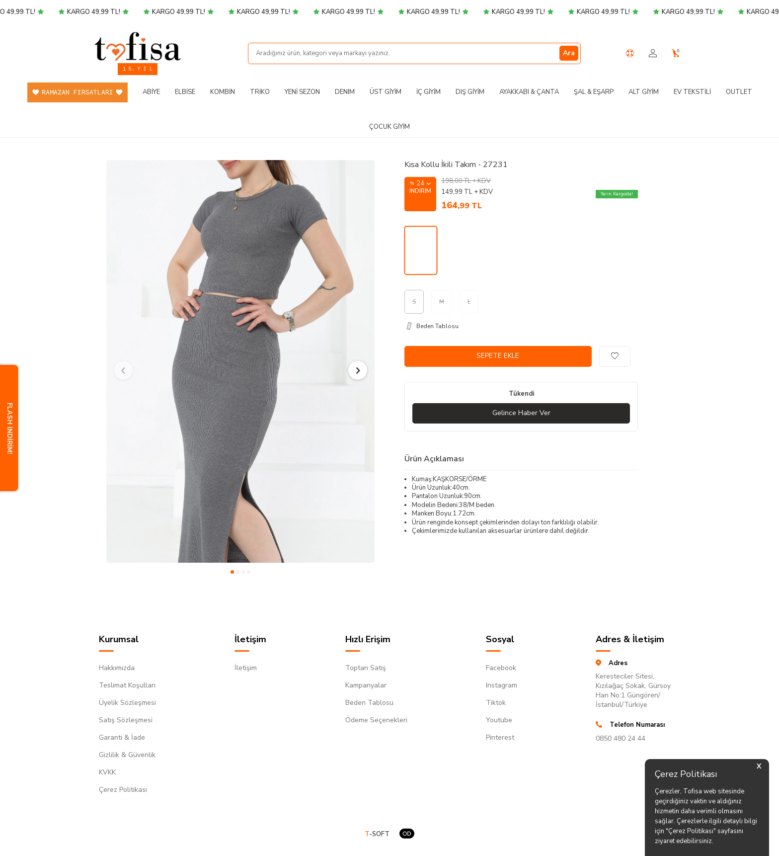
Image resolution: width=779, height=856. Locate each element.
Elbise (185, 91)
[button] (232, 572)
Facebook (501, 668)
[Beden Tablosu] (521, 326)
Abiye (151, 91)
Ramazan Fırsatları (77, 92)
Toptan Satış (365, 668)
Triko (260, 91)
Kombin (222, 91)
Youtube (499, 720)
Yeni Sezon (302, 91)
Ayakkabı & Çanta (529, 91)
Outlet (739, 91)
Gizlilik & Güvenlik (127, 755)
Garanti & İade (122, 737)
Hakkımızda (117, 668)
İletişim (245, 668)
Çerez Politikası (123, 789)
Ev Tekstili (692, 91)
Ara (569, 53)
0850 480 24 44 (620, 738)
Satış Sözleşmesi (126, 720)
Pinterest (500, 737)
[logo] (137, 46)
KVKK (107, 772)
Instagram (501, 685)
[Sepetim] (676, 53)
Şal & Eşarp (594, 91)
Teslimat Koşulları (127, 685)
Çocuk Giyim (389, 126)
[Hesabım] (653, 53)
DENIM (345, 91)
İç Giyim (428, 91)
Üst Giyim (385, 91)
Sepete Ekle (497, 355)
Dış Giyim (470, 91)
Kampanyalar (366, 685)
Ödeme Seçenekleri (376, 720)
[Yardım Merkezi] (630, 53)
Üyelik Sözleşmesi (127, 702)
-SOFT (377, 834)
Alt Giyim (643, 91)
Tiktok (496, 702)
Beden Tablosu (369, 702)
